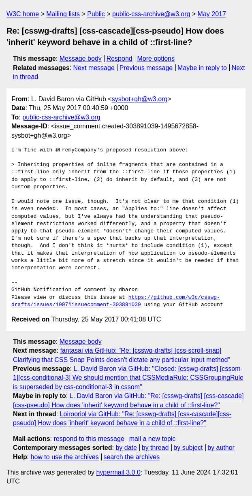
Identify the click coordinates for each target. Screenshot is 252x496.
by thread (155, 447)
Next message (94, 67)
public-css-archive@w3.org (151, 14)
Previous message (146, 67)
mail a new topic (152, 438)
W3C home (22, 14)
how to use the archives (65, 456)
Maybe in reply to (202, 67)
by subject (188, 447)
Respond (119, 58)
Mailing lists (63, 14)
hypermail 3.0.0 (118, 472)
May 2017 (212, 14)
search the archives (132, 456)
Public (96, 14)
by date (126, 447)
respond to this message (88, 438)
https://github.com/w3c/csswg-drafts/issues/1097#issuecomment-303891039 (115, 301)
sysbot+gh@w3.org (140, 99)
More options (156, 58)
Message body (81, 58)
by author (221, 447)
